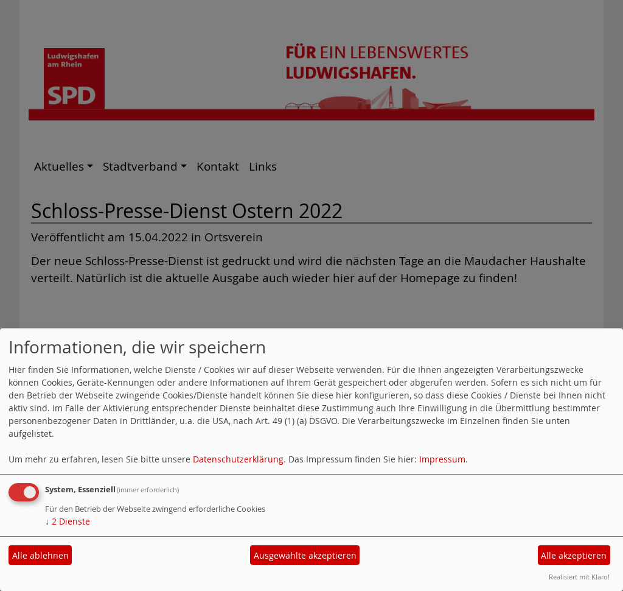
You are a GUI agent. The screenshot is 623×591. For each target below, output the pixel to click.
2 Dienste (67, 521)
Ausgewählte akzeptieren (305, 555)
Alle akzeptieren (574, 555)
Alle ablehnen (40, 555)
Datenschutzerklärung (238, 459)
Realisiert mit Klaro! (579, 576)
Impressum (442, 459)
